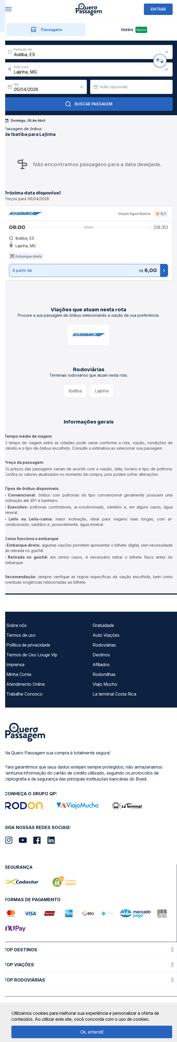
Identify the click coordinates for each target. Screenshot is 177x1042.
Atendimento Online (25, 684)
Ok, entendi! (91, 1032)
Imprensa (15, 664)
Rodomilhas (104, 674)
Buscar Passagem (88, 104)
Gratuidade (103, 625)
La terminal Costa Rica (114, 694)
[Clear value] (81, 87)
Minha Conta (18, 674)
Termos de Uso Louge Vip (31, 654)
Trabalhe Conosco (24, 694)
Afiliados (101, 664)
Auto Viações (106, 635)
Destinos (101, 654)
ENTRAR (158, 9)
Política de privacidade (28, 645)
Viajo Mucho (105, 684)
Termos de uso (21, 635)
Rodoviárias (104, 645)
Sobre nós (16, 625)
